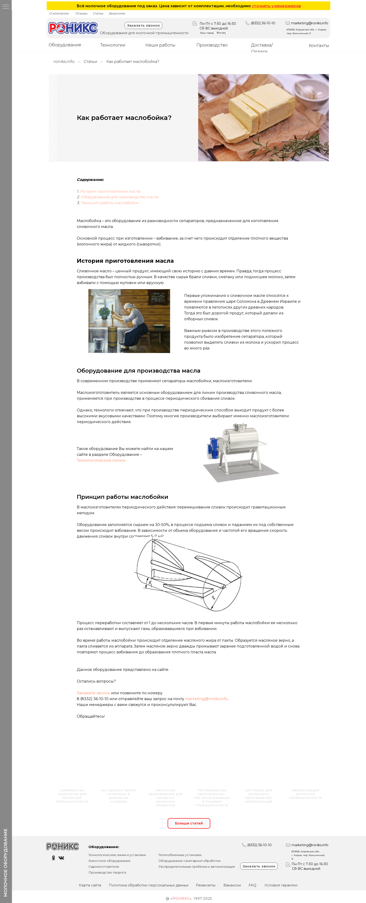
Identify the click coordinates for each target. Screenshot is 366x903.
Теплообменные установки (179, 855)
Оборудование (65, 44)
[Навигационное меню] (6, 7)
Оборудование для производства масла (119, 197)
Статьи (90, 61)
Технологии (112, 45)
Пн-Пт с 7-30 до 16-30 (218, 24)
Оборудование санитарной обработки (189, 861)
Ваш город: (207, 32)
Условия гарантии (281, 885)
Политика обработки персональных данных (149, 885)
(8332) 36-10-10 (263, 23)
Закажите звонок (93, 693)
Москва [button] (221, 33)
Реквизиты (205, 885)
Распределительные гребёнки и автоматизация (196, 866)
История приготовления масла (110, 191)
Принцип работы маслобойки (109, 203)
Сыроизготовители (103, 866)
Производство (212, 45)
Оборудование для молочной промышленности (144, 33)
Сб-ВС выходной (214, 28)
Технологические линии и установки (117, 855)
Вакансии (232, 885)
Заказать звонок (143, 25)
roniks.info (63, 61)
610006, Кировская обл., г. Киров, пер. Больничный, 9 (308, 855)
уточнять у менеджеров (276, 6)
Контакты (319, 45)
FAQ (252, 885)
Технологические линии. (101, 460)
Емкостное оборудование (109, 861)
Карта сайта (90, 885)
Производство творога (107, 872)
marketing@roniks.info (309, 23)
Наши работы (160, 45)
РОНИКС (181, 898)
